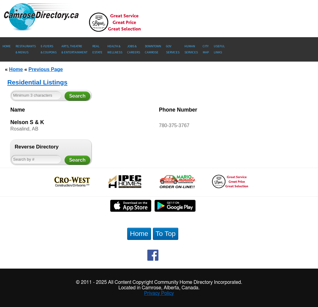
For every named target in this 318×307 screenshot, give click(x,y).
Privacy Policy (159, 293)
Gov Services (172, 49)
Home (6, 46)
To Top (166, 233)
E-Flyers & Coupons (49, 49)
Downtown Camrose (153, 49)
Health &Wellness (114, 49)
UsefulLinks (219, 49)
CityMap (206, 49)
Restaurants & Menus (26, 49)
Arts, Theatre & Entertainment (74, 49)
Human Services (191, 49)
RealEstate (97, 49)
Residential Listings (37, 82)
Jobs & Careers (133, 49)
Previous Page (45, 69)
